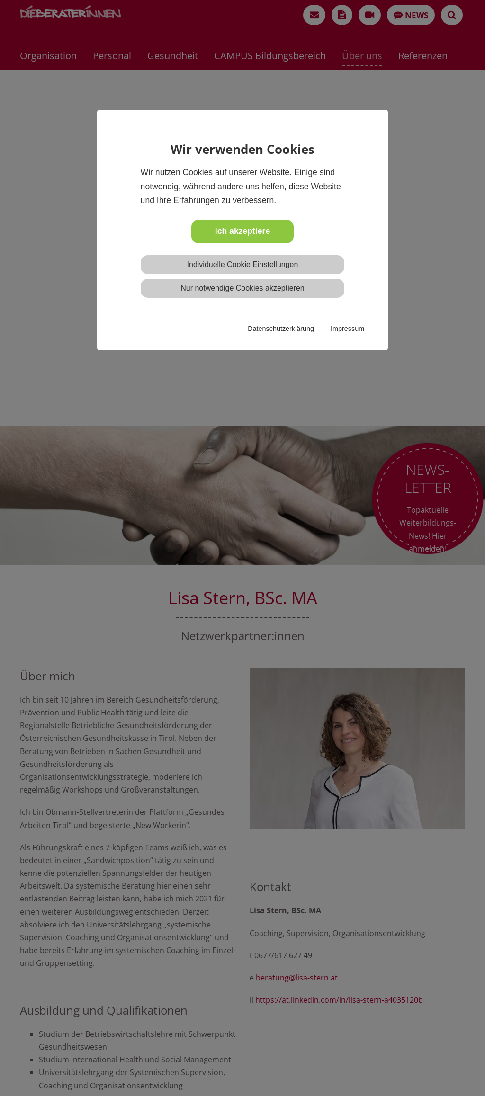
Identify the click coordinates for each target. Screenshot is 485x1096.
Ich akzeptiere (242, 231)
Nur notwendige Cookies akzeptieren (242, 288)
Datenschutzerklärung (281, 328)
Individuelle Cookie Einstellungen (242, 264)
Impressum (347, 328)
